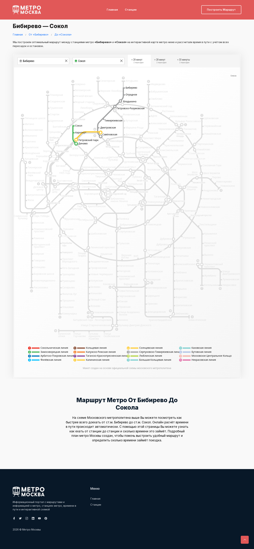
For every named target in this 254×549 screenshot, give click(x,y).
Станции (131, 8)
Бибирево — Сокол (44, 26)
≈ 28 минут (137, 61)
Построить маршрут (221, 8)
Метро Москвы (31, 529)
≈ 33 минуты (183, 61)
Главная (112, 8)
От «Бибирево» (39, 34)
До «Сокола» (63, 34)
